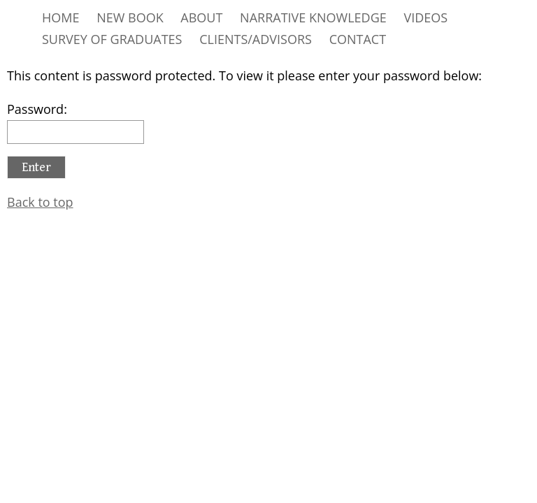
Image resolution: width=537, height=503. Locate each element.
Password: (75, 122)
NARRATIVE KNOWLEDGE (313, 17)
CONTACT (357, 39)
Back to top (40, 202)
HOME (60, 17)
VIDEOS (425, 17)
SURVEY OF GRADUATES (112, 39)
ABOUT (201, 17)
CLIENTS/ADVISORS (255, 39)
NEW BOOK (130, 17)
